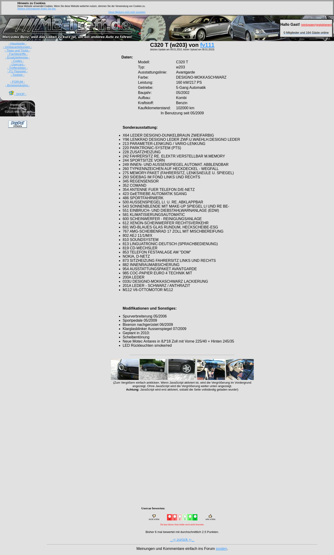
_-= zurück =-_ (182, 540)
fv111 (207, 45)
